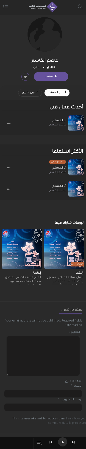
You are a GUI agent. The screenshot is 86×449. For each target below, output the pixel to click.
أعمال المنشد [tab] (57, 92)
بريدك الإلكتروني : (71, 399)
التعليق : (74, 332)
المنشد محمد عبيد (63, 281)
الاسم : (77, 386)
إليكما (79, 273)
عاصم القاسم (57, 125)
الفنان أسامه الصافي (70, 277)
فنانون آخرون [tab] (30, 92)
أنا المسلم (59, 120)
